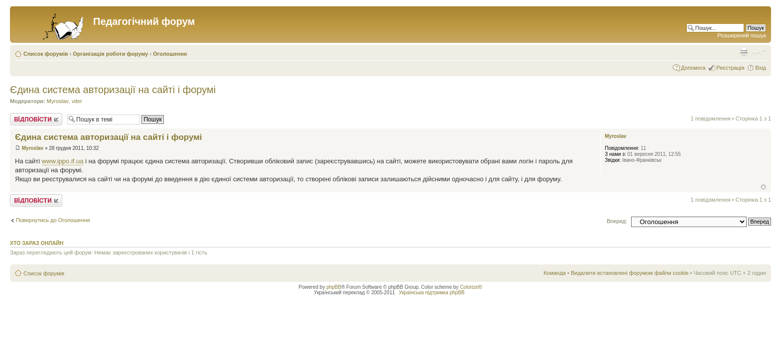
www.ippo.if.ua (63, 161)
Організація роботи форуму (110, 54)
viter (77, 101)
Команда (554, 273)
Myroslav (58, 101)
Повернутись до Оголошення (53, 220)
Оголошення (170, 54)
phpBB (333, 287)
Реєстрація (730, 68)
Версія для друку (743, 51)
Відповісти (36, 119)
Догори (763, 187)
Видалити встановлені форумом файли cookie (630, 273)
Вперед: (617, 221)
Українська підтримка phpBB (432, 292)
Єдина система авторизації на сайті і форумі (113, 89)
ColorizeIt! (471, 287)
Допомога (693, 68)
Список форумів (45, 54)
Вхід (760, 68)
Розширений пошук (741, 35)
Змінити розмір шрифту (759, 51)
